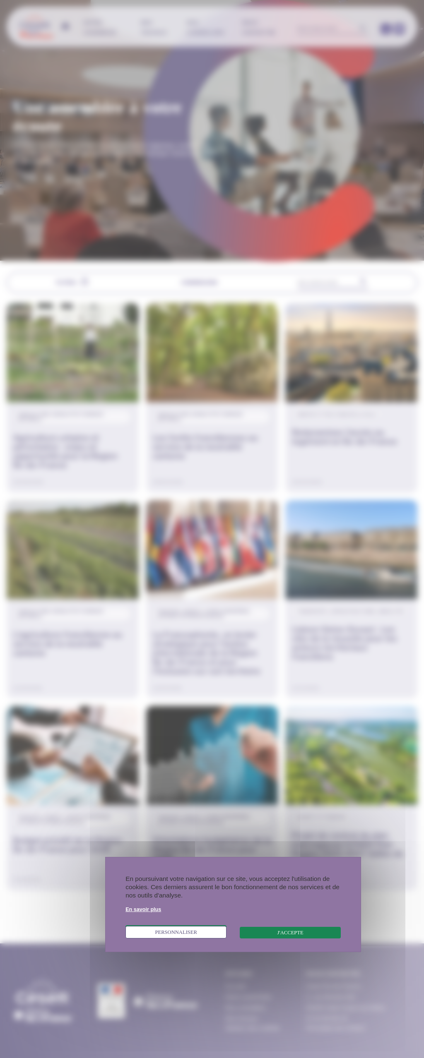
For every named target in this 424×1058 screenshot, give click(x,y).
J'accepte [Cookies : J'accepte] (290, 933)
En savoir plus (143, 909)
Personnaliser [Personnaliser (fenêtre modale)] (176, 932)
